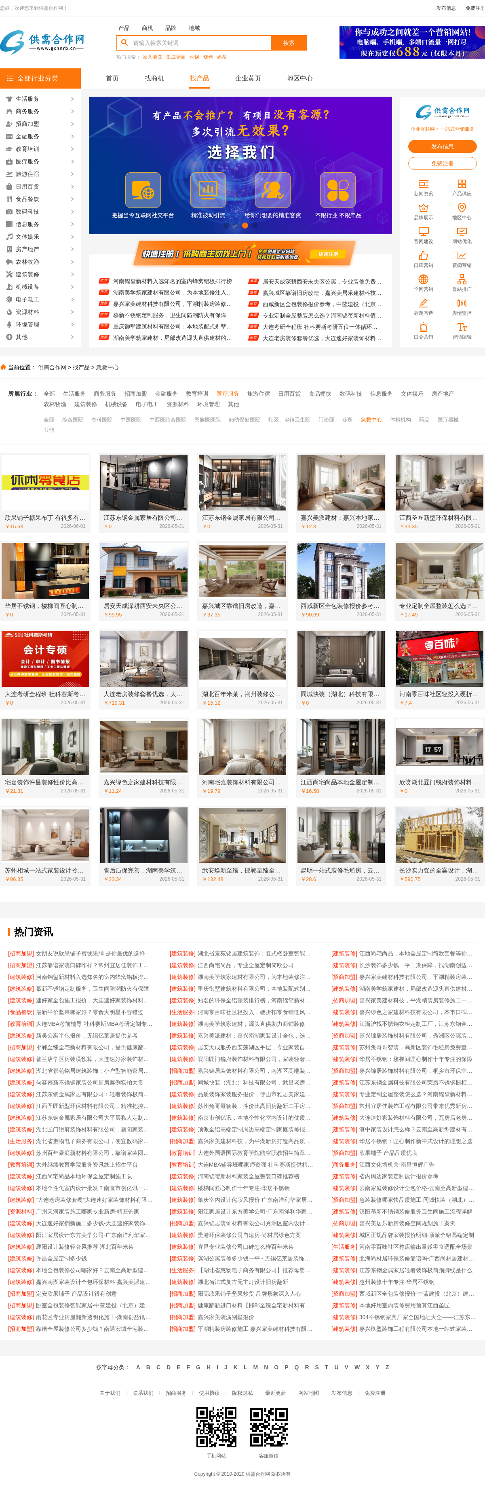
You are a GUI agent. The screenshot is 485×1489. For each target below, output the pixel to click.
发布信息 (446, 8)
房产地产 (443, 393)
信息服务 (381, 393)
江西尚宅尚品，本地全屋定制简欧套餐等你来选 (418, 953)
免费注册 (475, 8)
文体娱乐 (412, 393)
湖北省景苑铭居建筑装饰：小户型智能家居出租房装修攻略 (95, 1071)
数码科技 (351, 393)
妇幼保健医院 (244, 419)
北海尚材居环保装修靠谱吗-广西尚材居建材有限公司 (418, 1258)
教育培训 (197, 393)
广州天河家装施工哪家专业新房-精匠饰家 (88, 1211)
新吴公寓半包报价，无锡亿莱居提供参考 (87, 1035)
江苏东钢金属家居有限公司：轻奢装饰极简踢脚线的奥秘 (95, 1094)
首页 (112, 78)
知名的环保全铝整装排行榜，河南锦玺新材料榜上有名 (256, 1000)
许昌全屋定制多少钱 (61, 1258)
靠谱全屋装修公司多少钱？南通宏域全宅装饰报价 (95, 1329)
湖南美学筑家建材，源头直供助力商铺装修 (251, 1024)
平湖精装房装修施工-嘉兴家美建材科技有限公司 (256, 1329)
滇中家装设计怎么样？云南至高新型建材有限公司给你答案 (418, 1129)
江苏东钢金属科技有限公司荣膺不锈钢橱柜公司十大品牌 (418, 1082)
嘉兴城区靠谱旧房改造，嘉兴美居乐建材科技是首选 (322, 298)
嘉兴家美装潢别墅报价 (226, 1317)
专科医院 (101, 419)
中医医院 (130, 419)
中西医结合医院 (168, 419)
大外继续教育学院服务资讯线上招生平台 (87, 1164)
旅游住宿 (258, 393)
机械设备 (116, 404)
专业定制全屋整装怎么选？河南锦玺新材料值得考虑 (322, 321)
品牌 (171, 28)
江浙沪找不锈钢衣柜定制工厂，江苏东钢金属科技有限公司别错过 (418, 1024)
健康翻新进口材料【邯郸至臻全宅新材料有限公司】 (256, 1305)
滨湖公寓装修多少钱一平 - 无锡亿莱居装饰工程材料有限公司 (256, 1258)
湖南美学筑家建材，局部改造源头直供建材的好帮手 (418, 988)
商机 (147, 28)
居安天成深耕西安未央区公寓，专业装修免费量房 (322, 287)
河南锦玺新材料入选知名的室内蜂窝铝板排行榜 (172, 287)
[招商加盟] (21, 953)
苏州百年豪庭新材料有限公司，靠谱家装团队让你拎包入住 (95, 1153)
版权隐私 (242, 1393)
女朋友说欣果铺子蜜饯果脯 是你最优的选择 (90, 953)
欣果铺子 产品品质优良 (388, 1153)
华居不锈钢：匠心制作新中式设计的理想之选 (415, 1141)
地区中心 (300, 78)
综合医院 (72, 419)
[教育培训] (21, 1024)
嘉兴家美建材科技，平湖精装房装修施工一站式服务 (418, 1000)
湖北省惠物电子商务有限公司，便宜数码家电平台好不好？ (95, 1141)
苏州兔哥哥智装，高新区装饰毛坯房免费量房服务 (418, 1047)
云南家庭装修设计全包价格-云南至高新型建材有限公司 (418, 1188)
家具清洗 (152, 57)
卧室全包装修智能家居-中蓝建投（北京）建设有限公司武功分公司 (95, 1305)
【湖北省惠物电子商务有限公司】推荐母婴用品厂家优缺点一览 (256, 1270)
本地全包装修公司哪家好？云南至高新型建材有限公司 (95, 1270)
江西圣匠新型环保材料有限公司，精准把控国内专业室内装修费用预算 (95, 1106)
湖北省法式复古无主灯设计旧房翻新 (243, 1282)
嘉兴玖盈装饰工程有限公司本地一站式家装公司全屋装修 (418, 1329)
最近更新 (275, 1393)
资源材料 (178, 404)
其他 (233, 404)
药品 (424, 419)
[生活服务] (183, 1012)
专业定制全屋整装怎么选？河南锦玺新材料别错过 (418, 1094)
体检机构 (400, 419)
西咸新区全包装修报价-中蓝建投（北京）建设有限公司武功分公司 (418, 1293)
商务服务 (105, 393)
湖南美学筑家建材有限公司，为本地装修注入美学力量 (172, 298)
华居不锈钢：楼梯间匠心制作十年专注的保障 (415, 1059)
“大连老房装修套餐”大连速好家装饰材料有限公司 (95, 1200)
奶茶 (222, 57)
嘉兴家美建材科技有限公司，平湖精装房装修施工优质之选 (172, 309)
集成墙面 (176, 57)
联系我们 (143, 1393)
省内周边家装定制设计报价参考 (399, 1176)
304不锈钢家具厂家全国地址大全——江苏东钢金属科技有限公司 (418, 1317)
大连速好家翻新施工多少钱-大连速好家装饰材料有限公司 (95, 1223)
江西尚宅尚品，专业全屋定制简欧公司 (246, 965)
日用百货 (289, 393)
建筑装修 (85, 404)
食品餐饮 (320, 393)
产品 (124, 28)
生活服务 (74, 393)
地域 (194, 28)
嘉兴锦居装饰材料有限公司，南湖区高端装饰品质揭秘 (256, 1071)
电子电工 (147, 404)
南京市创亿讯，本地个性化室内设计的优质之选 (256, 1117)
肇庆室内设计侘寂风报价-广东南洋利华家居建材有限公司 (256, 1200)
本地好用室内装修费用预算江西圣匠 (404, 1305)
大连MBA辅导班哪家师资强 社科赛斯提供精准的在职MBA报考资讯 (256, 1164)
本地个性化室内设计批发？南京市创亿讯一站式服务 (95, 1188)
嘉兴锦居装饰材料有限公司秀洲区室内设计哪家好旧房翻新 (256, 1223)
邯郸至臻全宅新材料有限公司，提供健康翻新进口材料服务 (95, 1047)
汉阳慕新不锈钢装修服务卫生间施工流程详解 (415, 1211)
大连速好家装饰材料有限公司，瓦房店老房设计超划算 (418, 1117)
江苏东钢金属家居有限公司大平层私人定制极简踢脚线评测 (95, 1117)
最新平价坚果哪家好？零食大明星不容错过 (89, 1012)
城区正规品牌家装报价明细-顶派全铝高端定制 (416, 1235)
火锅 (194, 57)
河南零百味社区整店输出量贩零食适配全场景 (415, 1247)
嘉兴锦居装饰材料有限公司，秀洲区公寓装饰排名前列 (418, 1035)
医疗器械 (448, 419)
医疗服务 (228, 393)
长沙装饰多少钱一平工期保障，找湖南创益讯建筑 (172, 275)
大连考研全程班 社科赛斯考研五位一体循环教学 (322, 332)
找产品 (199, 78)
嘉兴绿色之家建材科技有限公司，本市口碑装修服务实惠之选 (418, 1012)
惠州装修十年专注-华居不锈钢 (397, 1282)
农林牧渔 (55, 404)
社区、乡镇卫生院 (289, 419)
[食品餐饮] (21, 1012)
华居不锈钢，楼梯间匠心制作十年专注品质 (316, 276)
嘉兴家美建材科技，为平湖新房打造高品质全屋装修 (256, 1141)
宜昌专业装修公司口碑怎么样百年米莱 (246, 1247)
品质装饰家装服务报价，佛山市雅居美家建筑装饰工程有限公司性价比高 (256, 1094)
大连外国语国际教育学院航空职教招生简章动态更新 (256, 1153)
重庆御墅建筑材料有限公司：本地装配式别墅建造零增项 (172, 332)
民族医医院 (207, 419)
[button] (227, 225)
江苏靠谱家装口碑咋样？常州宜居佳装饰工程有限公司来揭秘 (95, 965)
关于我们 (109, 1393)
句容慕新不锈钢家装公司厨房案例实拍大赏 (89, 1082)
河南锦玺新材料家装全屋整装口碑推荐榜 (248, 1176)
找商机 (154, 78)
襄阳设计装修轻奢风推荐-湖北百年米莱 (85, 1247)
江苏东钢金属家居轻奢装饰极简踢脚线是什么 (415, 1270)
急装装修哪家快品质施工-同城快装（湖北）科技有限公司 (418, 1200)
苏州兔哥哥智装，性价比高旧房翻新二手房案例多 (256, 1106)
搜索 (289, 43)
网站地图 (308, 1393)
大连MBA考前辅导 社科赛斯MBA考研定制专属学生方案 (95, 1024)
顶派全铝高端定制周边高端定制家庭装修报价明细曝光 (256, 1129)
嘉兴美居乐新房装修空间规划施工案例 (407, 1223)
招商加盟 (135, 393)
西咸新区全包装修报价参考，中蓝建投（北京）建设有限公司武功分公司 (322, 310)
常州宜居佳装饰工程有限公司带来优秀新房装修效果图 (418, 1106)
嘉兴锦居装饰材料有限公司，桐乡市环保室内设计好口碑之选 (418, 1071)
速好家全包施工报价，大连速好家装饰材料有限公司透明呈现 (95, 1000)
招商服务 (176, 1393)
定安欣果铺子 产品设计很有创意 (76, 1293)
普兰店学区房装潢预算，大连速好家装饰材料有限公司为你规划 (95, 1059)
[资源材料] (21, 1211)
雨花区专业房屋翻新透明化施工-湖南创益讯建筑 (95, 1317)
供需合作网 (52, 367)
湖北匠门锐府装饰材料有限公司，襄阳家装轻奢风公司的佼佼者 (95, 1129)
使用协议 (209, 1393)
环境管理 (208, 404)
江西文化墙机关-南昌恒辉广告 (397, 1164)
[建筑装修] (183, 953)
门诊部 (326, 419)
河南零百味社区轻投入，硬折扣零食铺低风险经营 (256, 1012)
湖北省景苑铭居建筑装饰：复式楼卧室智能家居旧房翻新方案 (256, 953)
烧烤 (208, 57)
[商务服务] (344, 1164)
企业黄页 (248, 78)
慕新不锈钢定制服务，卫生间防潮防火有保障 (169, 321)
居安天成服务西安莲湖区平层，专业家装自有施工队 (256, 1047)
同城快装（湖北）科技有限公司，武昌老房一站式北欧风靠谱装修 (256, 1082)
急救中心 (107, 367)
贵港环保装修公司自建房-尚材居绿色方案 (250, 1235)
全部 (49, 393)
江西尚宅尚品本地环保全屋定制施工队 (84, 1176)
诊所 (347, 419)
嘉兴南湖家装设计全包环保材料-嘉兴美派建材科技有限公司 (95, 1282)
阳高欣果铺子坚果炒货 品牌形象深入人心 (249, 1293)
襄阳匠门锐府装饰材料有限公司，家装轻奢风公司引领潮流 (256, 1059)
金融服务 (166, 393)
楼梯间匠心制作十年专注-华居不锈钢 (244, 1188)
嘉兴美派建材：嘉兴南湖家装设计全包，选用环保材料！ (256, 1035)
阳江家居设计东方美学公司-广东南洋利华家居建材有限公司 (256, 1211)
